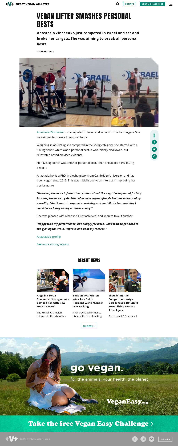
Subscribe (165, 439)
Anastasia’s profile (49, 237)
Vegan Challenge (153, 4)
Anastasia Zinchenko (50, 132)
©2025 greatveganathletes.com (34, 439)
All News (88, 326)
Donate (129, 4)
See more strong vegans (53, 244)
